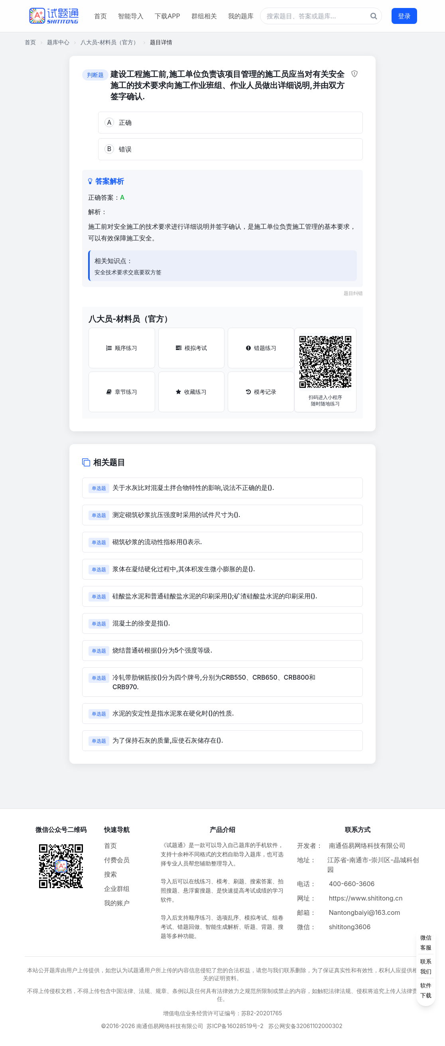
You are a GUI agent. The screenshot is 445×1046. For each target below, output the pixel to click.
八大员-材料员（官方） (110, 42)
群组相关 (204, 16)
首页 (100, 16)
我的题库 (241, 16)
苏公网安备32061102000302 (305, 1025)
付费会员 (117, 860)
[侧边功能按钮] (425, 966)
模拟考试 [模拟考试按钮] (191, 347)
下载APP (167, 16)
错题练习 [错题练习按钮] (261, 347)
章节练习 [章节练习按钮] (121, 391)
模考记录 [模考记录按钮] (261, 391)
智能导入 (131, 16)
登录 (404, 16)
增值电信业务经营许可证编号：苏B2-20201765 (222, 1013)
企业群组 (117, 889)
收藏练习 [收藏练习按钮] (191, 391)
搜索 (110, 874)
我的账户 (117, 903)
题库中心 (58, 42)
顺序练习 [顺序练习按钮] (121, 347)
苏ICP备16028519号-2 (235, 1025)
